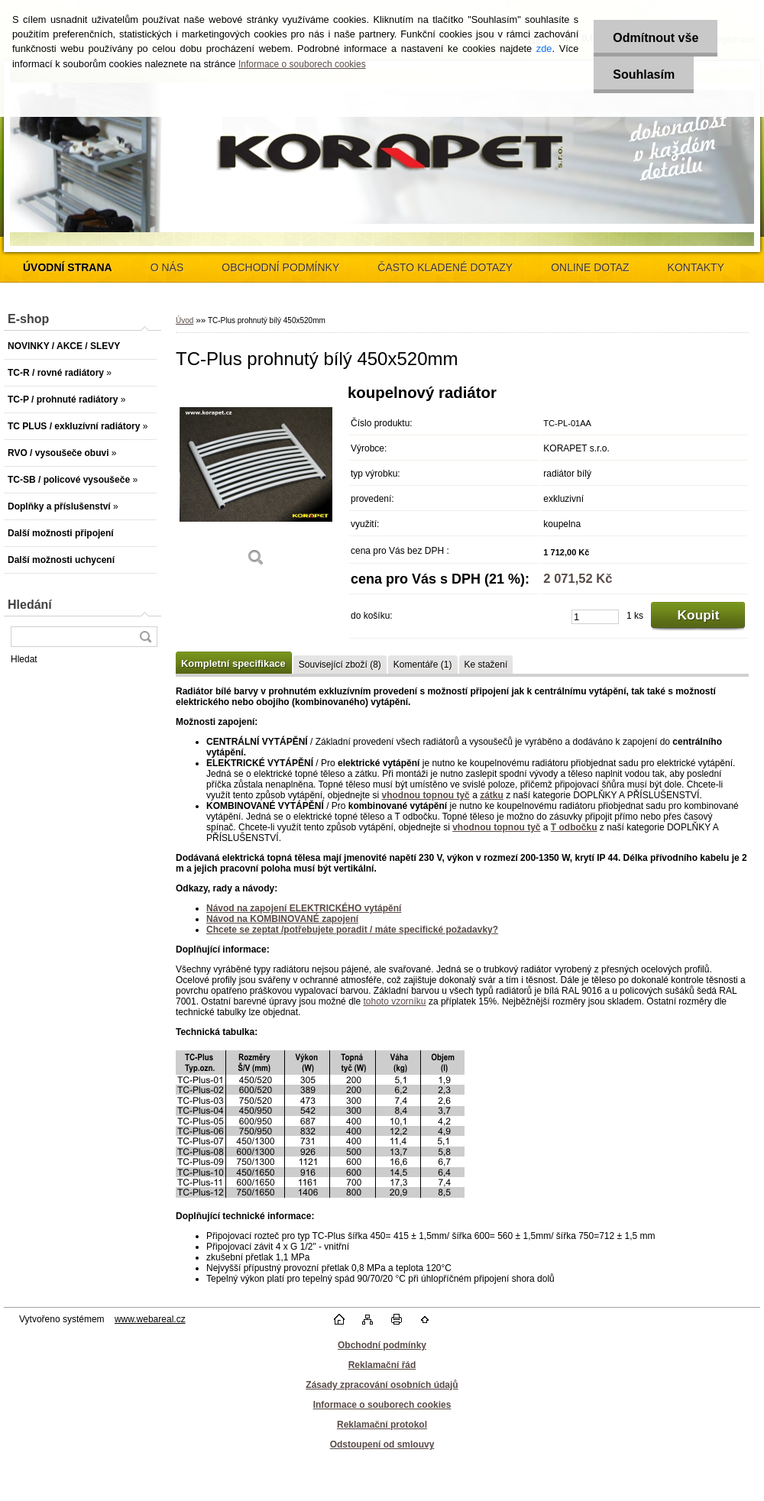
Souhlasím (644, 74)
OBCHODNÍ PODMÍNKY (280, 267)
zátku (491, 795)
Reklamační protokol (382, 1424)
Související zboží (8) (340, 664)
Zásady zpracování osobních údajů (382, 1385)
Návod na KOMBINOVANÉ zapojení (282, 919)
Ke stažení (486, 664)
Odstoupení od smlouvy (382, 1444)
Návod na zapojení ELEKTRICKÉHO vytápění (303, 908)
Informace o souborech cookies (302, 64)
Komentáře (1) (422, 664)
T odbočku (574, 827)
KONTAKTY (696, 267)
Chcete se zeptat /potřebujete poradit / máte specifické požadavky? (352, 929)
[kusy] (595, 617)
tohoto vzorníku (394, 1001)
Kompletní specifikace (233, 663)
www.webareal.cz (150, 1319)
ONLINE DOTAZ (590, 267)
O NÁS (167, 267)
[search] (145, 636)
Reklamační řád (382, 1365)
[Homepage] (67, 267)
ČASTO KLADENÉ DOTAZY (445, 267)
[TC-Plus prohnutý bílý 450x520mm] (255, 481)
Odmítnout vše (655, 37)
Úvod (184, 320)
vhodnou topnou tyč (425, 795)
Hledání (30, 604)
